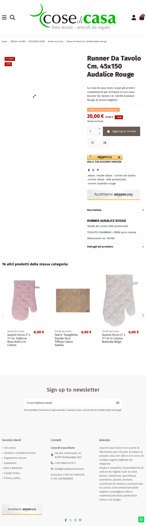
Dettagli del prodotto (115, 247)
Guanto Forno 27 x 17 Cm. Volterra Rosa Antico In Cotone (18, 340)
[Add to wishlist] (92, 143)
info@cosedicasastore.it (69, 468)
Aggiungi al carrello (121, 131)
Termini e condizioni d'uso (20, 453)
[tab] (115, 210)
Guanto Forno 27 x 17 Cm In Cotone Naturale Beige (113, 338)
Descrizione (115, 210)
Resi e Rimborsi (13, 468)
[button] (115, 159)
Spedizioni (10, 463)
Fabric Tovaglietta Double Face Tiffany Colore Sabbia (66, 340)
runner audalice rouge (102, 183)
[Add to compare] (104, 143)
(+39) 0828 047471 (65, 463)
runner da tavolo (125, 175)
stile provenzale (116, 179)
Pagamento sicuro (15, 457)
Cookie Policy (12, 473)
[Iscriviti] (118, 403)
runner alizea (96, 179)
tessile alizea (104, 175)
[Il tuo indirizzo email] (69, 403)
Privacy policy (12, 478)
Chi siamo (10, 447)
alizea (91, 175)
